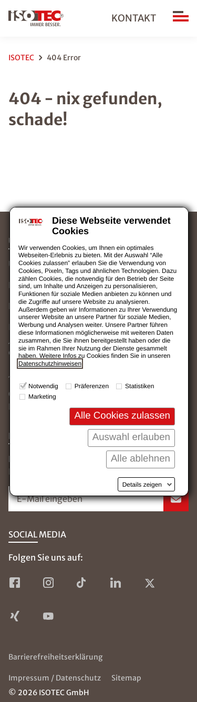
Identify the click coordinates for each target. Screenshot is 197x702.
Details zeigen (142, 484)
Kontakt (133, 18)
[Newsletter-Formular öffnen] (98, 498)
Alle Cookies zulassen (122, 415)
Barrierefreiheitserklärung (55, 657)
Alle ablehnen (140, 458)
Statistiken (139, 386)
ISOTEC (21, 57)
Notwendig (43, 386)
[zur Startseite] (36, 18)
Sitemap (126, 678)
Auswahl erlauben (131, 436)
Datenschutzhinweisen (49, 363)
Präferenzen (92, 386)
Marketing (42, 396)
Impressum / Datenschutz (54, 678)
